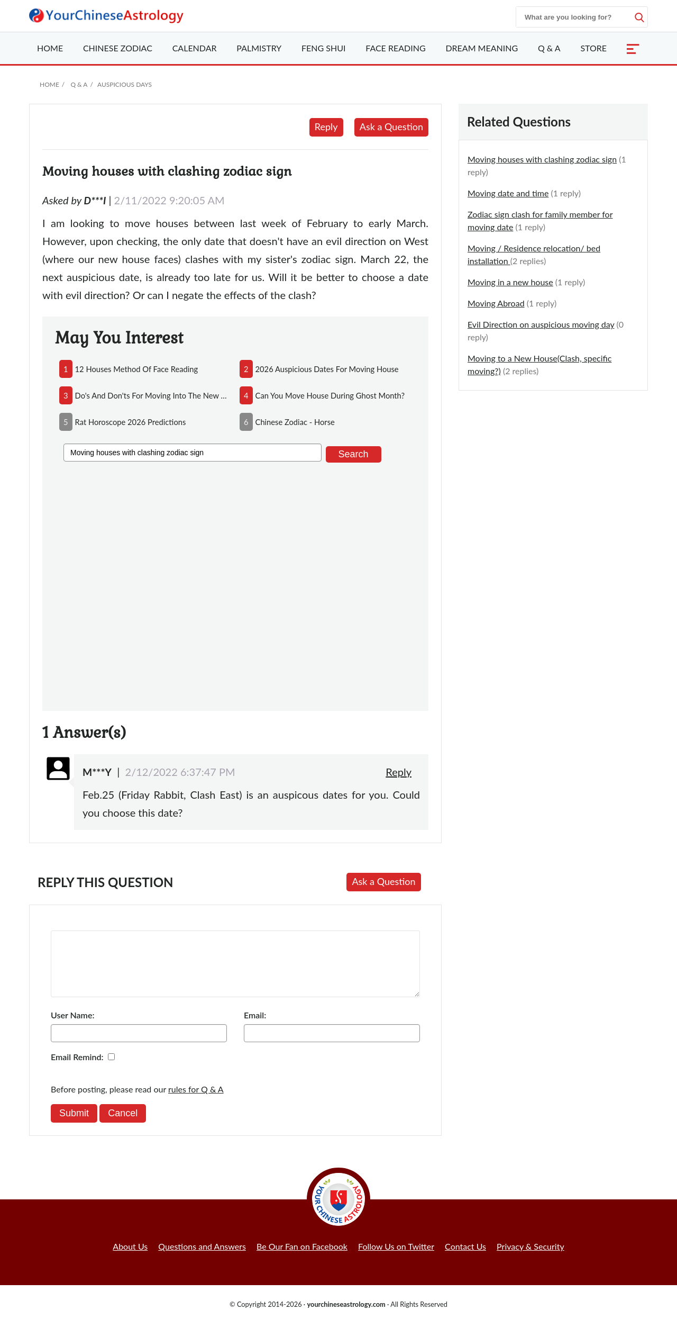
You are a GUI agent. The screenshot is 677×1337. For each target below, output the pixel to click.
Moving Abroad (496, 303)
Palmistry (258, 48)
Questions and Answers (202, 1259)
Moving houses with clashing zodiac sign (542, 159)
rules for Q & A (196, 1102)
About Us (130, 1259)
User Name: (72, 1028)
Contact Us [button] (465, 1259)
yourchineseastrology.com (346, 1317)
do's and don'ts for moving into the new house (153, 395)
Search (353, 454)
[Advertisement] (235, 584)
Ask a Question (391, 126)
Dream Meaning (481, 48)
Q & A (549, 48)
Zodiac (117, 48)
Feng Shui (323, 48)
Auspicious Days (124, 84)
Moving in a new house (510, 282)
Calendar (194, 48)
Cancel (123, 1126)
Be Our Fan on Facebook (302, 1259)
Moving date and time (508, 193)
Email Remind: (77, 1069)
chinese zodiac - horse (295, 422)
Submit (74, 1126)
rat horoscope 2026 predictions (130, 422)
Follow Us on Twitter (396, 1259)
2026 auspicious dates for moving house (327, 369)
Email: (255, 1028)
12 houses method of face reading (136, 369)
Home (50, 48)
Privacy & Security (530, 1259)
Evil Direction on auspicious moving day (541, 324)
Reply (326, 126)
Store (593, 48)
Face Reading (395, 48)
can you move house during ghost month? (330, 395)
